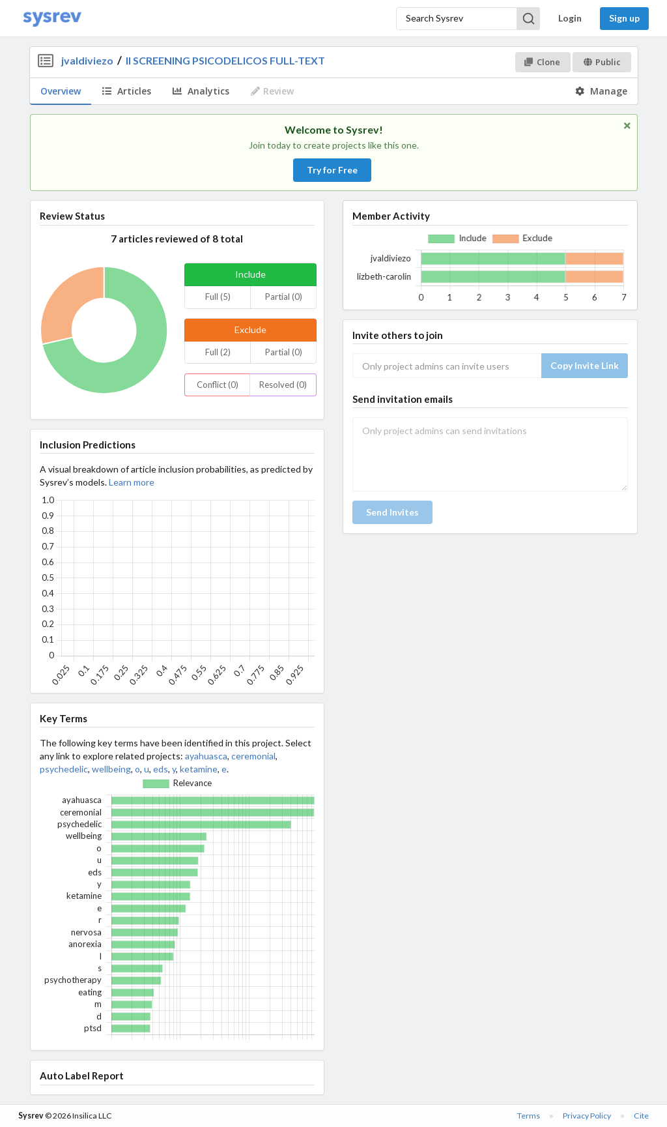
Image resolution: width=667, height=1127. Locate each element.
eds (160, 768)
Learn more (131, 482)
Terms (528, 1115)
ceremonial (253, 755)
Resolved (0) (283, 384)
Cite (641, 1115)
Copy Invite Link (584, 365)
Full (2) (218, 352)
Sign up (624, 17)
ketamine (199, 768)
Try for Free (332, 169)
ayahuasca (206, 755)
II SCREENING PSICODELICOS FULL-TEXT (225, 60)
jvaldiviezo (87, 60)
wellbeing (111, 768)
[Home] (52, 18)
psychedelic (64, 768)
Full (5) (218, 296)
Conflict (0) (217, 384)
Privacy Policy (587, 1115)
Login (570, 17)
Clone (542, 62)
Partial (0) (283, 296)
